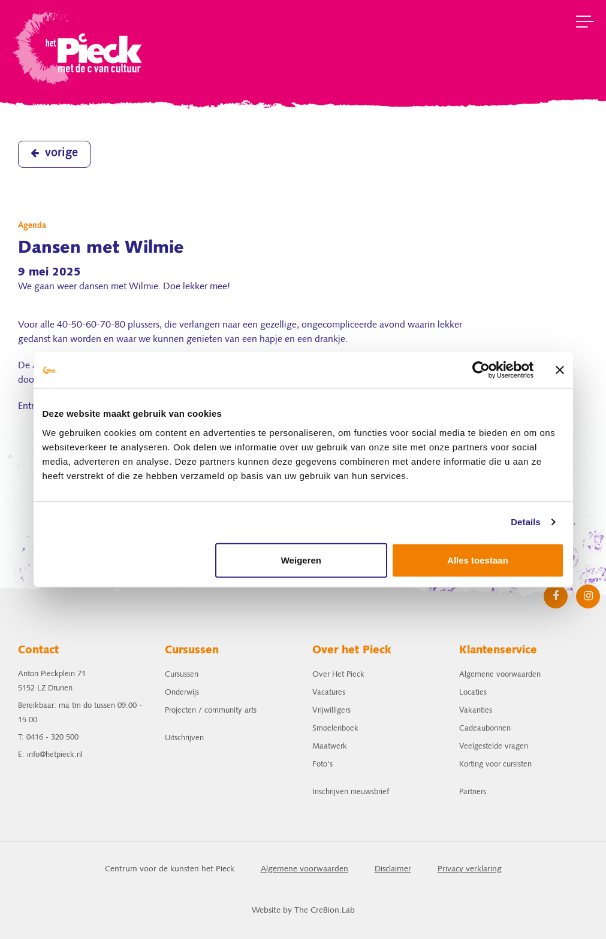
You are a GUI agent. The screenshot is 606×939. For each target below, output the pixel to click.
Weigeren (301, 560)
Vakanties (475, 710)
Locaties (473, 692)
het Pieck (79, 46)
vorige (54, 153)
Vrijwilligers (331, 710)
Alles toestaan (477, 560)
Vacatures (328, 692)
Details (526, 522)
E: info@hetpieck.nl (50, 755)
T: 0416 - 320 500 (48, 737)
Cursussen (181, 674)
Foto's (322, 764)
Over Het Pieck (338, 674)
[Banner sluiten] (560, 370)
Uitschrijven (184, 738)
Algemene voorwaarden (500, 674)
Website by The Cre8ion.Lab (303, 910)
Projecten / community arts (211, 710)
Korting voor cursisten (495, 764)
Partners (472, 792)
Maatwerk (329, 746)
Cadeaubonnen (485, 728)
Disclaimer (393, 869)
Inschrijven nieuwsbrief (350, 792)
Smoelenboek (335, 728)
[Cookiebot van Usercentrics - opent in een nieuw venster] (481, 370)
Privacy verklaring (470, 869)
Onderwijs (182, 692)
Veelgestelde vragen (493, 746)
